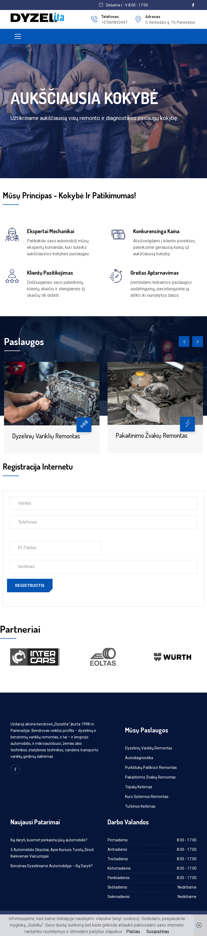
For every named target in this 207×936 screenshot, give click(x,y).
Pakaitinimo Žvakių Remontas (152, 435)
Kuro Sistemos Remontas (146, 796)
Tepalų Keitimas (138, 787)
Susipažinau (157, 931)
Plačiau (133, 931)
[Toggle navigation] (18, 36)
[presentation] (184, 341)
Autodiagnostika (139, 758)
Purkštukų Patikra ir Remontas (151, 767)
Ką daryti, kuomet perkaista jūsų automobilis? (49, 840)
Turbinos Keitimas (140, 806)
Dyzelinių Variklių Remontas (46, 436)
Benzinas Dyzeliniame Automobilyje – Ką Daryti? (52, 866)
